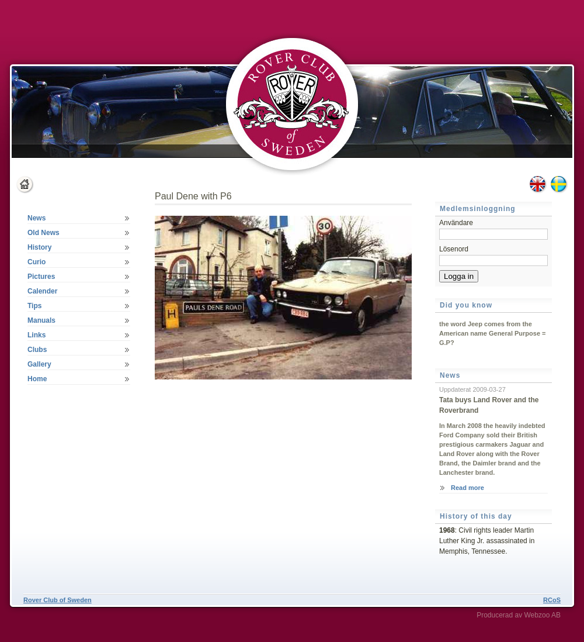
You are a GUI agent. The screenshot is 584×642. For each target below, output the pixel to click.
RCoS (552, 599)
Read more (467, 487)
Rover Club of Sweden (57, 599)
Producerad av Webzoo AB (519, 615)
